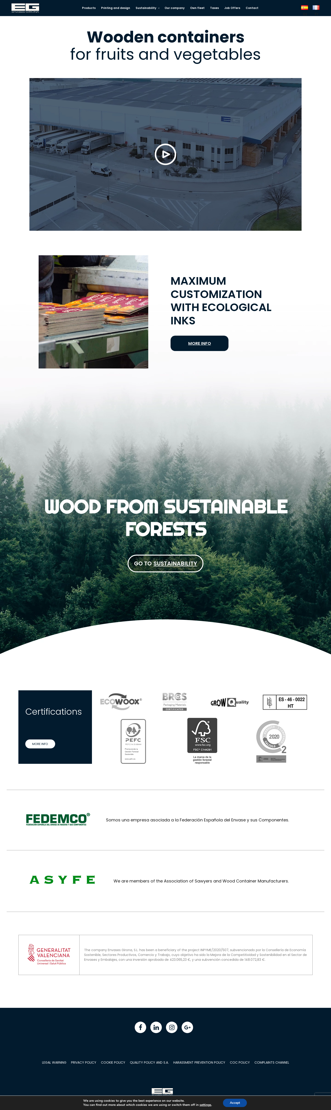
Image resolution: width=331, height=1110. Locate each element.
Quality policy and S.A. (149, 1062)
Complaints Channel (271, 1062)
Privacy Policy (83, 1062)
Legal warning (54, 1062)
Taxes (214, 8)
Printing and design (115, 8)
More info (199, 343)
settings (207, 1105)
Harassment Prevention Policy (199, 1062)
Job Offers (232, 8)
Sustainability (148, 8)
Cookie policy (113, 1062)
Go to (165, 563)
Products (89, 8)
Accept (237, 1103)
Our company (175, 8)
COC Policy (240, 1062)
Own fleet (197, 8)
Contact (252, 8)
